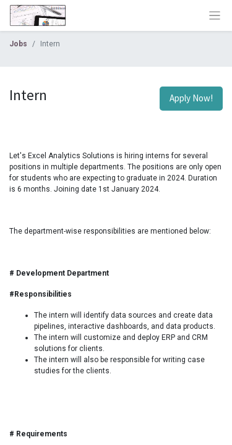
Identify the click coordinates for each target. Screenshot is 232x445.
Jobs (18, 44)
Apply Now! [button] (191, 98)
